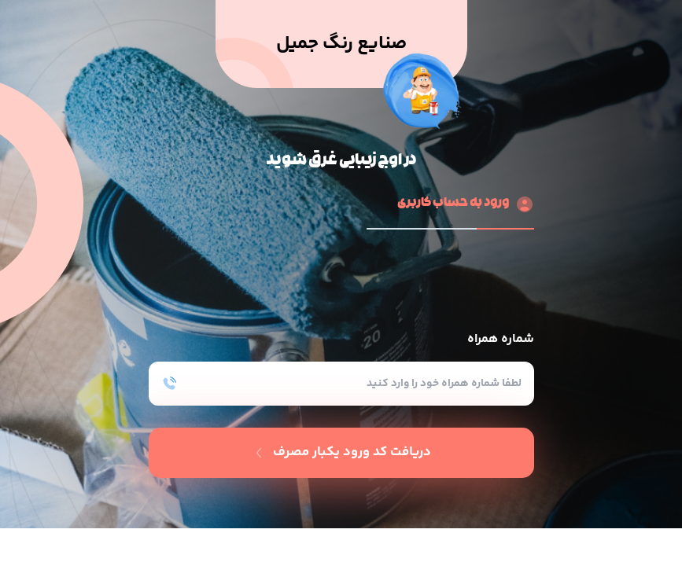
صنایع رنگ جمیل (341, 44)
